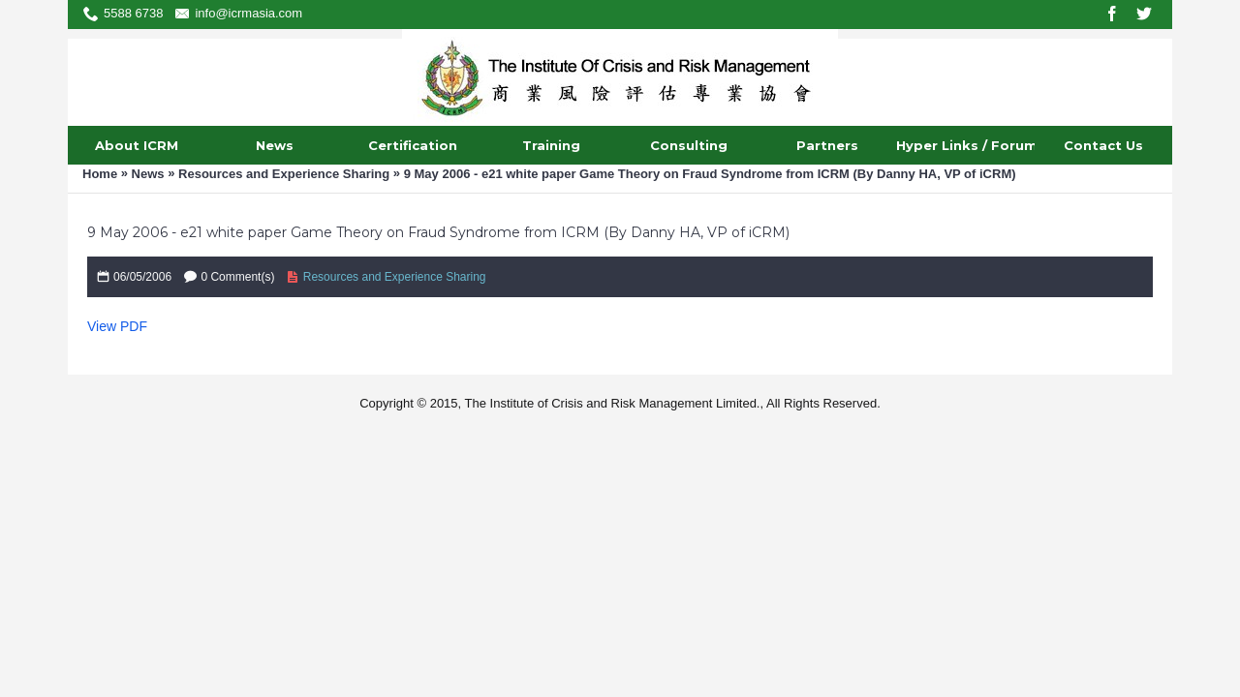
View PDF (117, 326)
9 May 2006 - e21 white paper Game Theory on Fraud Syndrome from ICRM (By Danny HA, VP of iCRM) (710, 174)
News (148, 174)
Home (99, 174)
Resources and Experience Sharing (283, 174)
